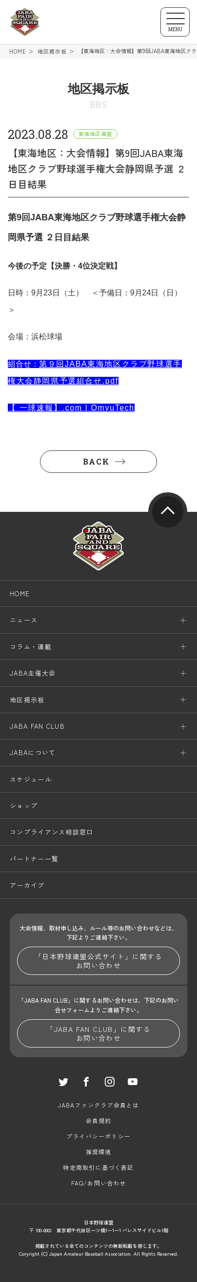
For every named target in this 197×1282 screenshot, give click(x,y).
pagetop (167, 511)
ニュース (24, 619)
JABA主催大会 (33, 673)
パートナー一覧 (34, 858)
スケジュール (31, 779)
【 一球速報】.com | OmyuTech (71, 408)
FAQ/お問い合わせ (98, 1183)
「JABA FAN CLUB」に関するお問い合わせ (98, 1033)
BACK (96, 461)
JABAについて (33, 752)
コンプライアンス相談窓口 (52, 831)
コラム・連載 (31, 646)
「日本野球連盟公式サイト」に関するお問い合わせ (98, 961)
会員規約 (99, 1120)
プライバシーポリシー (98, 1136)
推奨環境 (99, 1151)
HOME (17, 51)
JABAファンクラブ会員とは (98, 1105)
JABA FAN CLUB (37, 726)
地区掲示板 (52, 51)
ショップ (24, 805)
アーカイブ (27, 885)
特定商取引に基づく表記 (98, 1167)
